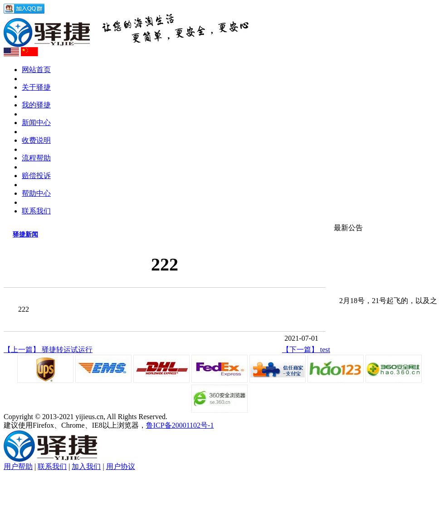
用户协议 (120, 466)
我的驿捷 (36, 105)
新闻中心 (36, 122)
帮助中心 (36, 193)
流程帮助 (36, 158)
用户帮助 (18, 466)
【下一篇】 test (306, 349)
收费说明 (36, 140)
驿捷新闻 (25, 234)
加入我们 (86, 466)
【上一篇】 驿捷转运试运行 (48, 349)
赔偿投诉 (36, 175)
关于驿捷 (36, 87)
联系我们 (36, 211)
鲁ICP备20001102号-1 (180, 425)
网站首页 (36, 69)
